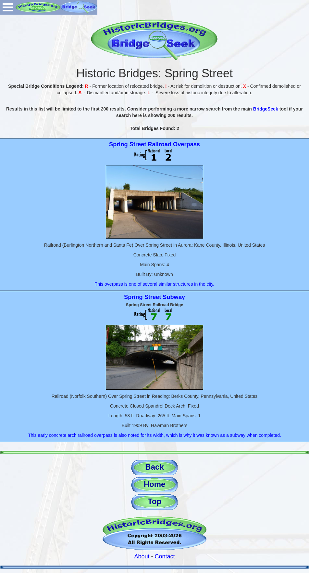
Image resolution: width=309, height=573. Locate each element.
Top (154, 501)
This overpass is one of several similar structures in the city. (155, 284)
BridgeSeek (265, 108)
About (141, 556)
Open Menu (8, 7)
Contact (165, 556)
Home (155, 484)
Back (154, 466)
